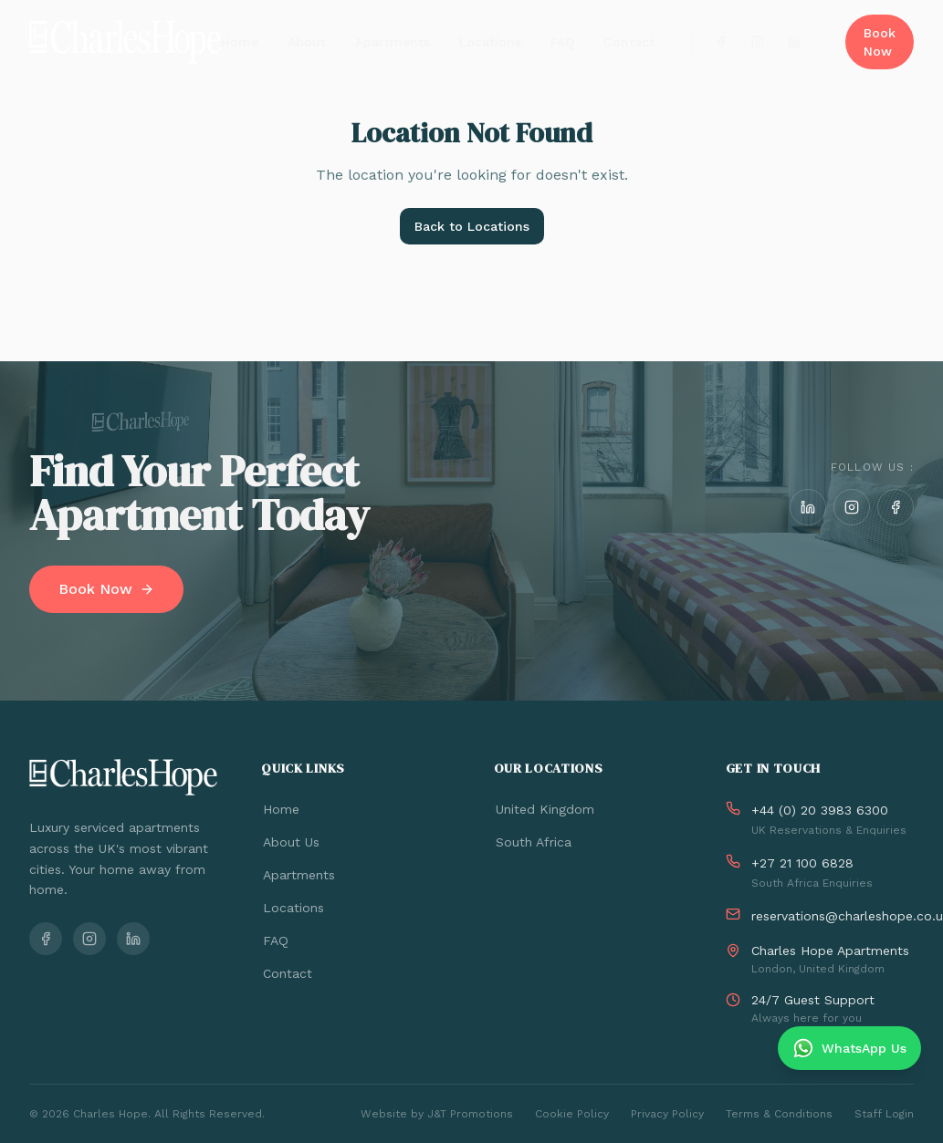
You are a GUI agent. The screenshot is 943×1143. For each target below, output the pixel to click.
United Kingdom (544, 809)
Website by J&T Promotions (437, 1113)
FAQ (562, 42)
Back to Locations (471, 226)
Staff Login (884, 1113)
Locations (490, 42)
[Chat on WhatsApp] (849, 1048)
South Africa (532, 842)
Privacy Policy (667, 1113)
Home (239, 42)
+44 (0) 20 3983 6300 (819, 810)
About (307, 42)
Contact (629, 42)
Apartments (392, 42)
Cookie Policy (572, 1113)
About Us (290, 842)
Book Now (880, 42)
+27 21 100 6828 (802, 863)
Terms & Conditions (779, 1113)
